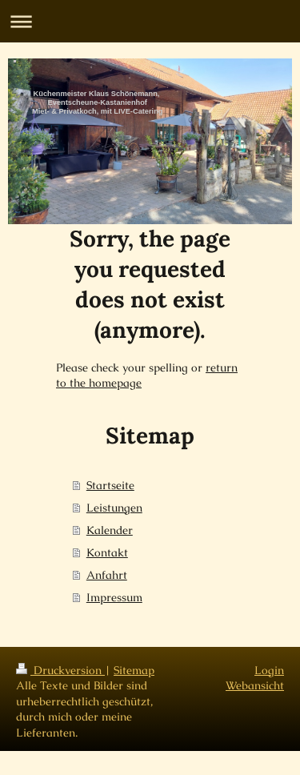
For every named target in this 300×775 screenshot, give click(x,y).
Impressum (114, 597)
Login (269, 670)
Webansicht (255, 685)
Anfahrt (106, 575)
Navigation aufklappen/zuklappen (150, 21)
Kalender (109, 530)
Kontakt (107, 552)
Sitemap (134, 670)
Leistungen (114, 507)
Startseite (110, 485)
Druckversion (60, 670)
